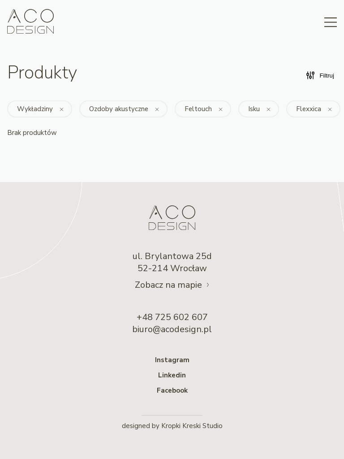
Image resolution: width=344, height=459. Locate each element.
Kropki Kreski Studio (192, 425)
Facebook (172, 390)
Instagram (172, 359)
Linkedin (172, 375)
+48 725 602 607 (172, 317)
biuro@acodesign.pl (172, 329)
